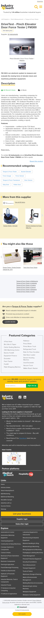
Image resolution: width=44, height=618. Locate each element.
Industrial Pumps (6, 585)
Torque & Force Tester (31, 19)
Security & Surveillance (30, 562)
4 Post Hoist (8, 341)
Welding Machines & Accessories (33, 583)
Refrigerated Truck (29, 349)
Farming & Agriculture (7, 564)
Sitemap (3, 509)
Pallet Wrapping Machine (12, 367)
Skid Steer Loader (29, 355)
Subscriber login (22, 524)
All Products (5, 19)
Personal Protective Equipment (32, 559)
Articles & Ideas (5, 487)
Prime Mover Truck (29, 346)
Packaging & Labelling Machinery (33, 553)
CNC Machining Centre (11, 350)
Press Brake (27, 344)
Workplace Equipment (29, 592)
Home (3, 484)
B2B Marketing (5, 494)
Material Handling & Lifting (31, 543)
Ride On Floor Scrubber (31, 352)
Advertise (40, 1)
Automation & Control (7, 532)
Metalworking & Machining (31, 546)
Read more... (5, 150)
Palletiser (26, 341)
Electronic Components (8, 561)
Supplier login (22, 519)
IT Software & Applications (9, 594)
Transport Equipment (29, 568)
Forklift (6, 364)
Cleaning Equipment (7, 541)
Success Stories (6, 506)
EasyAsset (22, 438)
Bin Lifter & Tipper (10, 344)
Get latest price (7, 30)
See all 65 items (20, 202)
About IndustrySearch (7, 490)
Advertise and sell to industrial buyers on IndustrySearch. (21, 445)
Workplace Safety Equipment (31, 595)
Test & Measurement (17, 19)
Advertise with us (6, 503)
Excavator (7, 358)
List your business (22, 514)
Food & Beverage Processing (9, 567)
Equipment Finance (10, 356)
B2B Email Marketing (7, 497)
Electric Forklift (9, 353)
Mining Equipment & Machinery (32, 549)
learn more (10, 322)
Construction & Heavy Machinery (11, 544)
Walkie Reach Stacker (30, 368)
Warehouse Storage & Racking (32, 574)
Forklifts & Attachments (8, 571)
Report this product (36, 161)
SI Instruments (13, 34)
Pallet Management (29, 556)
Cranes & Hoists (6, 553)
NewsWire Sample (6, 500)
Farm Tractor (8, 361)
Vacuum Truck (28, 365)
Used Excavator (28, 363)
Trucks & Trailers (28, 571)
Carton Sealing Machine (12, 347)
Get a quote (22, 614)
